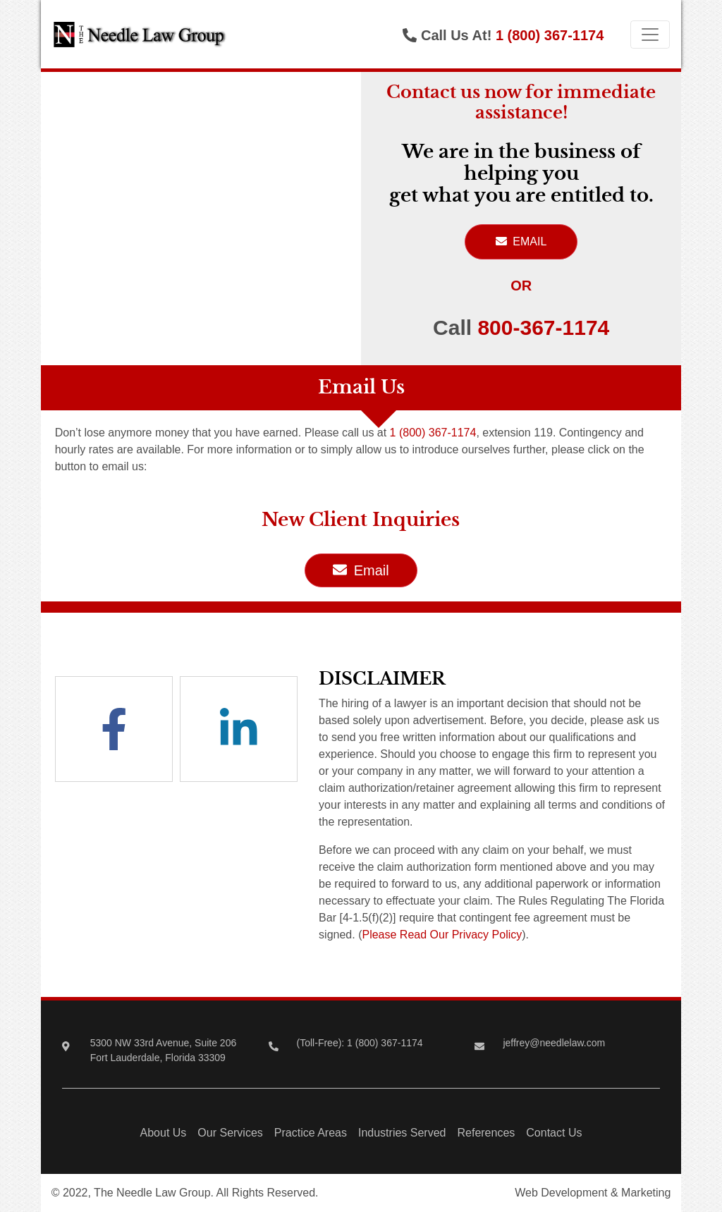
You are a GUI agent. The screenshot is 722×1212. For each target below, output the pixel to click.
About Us (163, 1133)
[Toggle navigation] (650, 34)
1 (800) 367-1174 (550, 35)
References (486, 1133)
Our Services (229, 1133)
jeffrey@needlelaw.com (554, 1042)
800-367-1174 (543, 327)
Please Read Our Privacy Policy (442, 935)
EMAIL (521, 241)
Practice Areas (310, 1133)
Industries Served (402, 1133)
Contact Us (554, 1133)
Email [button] (361, 570)
